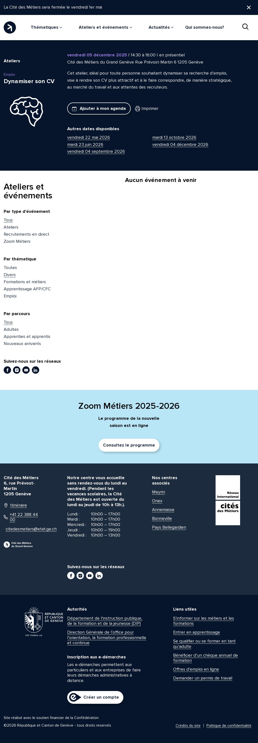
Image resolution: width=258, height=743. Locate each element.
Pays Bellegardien (169, 527)
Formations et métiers (25, 281)
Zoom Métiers (17, 241)
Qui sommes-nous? (204, 27)
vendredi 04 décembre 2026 (180, 144)
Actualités (161, 27)
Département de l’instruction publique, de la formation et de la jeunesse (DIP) (104, 620)
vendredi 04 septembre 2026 (96, 151)
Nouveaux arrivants (22, 343)
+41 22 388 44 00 (21, 517)
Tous (8, 220)
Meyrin (158, 492)
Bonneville (162, 518)
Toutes (10, 267)
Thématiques (46, 27)
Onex (157, 501)
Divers (10, 275)
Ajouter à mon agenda (99, 108)
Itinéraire (15, 505)
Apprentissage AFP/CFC (27, 289)
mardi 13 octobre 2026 (174, 137)
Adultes (11, 329)
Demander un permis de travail (202, 678)
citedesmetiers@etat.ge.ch (24, 529)
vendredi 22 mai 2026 (88, 137)
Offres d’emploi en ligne (196, 669)
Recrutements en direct (26, 234)
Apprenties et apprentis (27, 336)
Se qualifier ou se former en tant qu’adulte (204, 644)
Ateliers (11, 227)
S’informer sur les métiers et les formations (203, 620)
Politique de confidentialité (228, 725)
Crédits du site (188, 725)
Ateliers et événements (105, 27)
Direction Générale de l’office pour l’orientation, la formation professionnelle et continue (106, 638)
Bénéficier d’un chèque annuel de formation (205, 658)
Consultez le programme (129, 445)
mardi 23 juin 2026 (85, 144)
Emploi (10, 296)
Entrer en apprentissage (196, 632)
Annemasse (163, 509)
